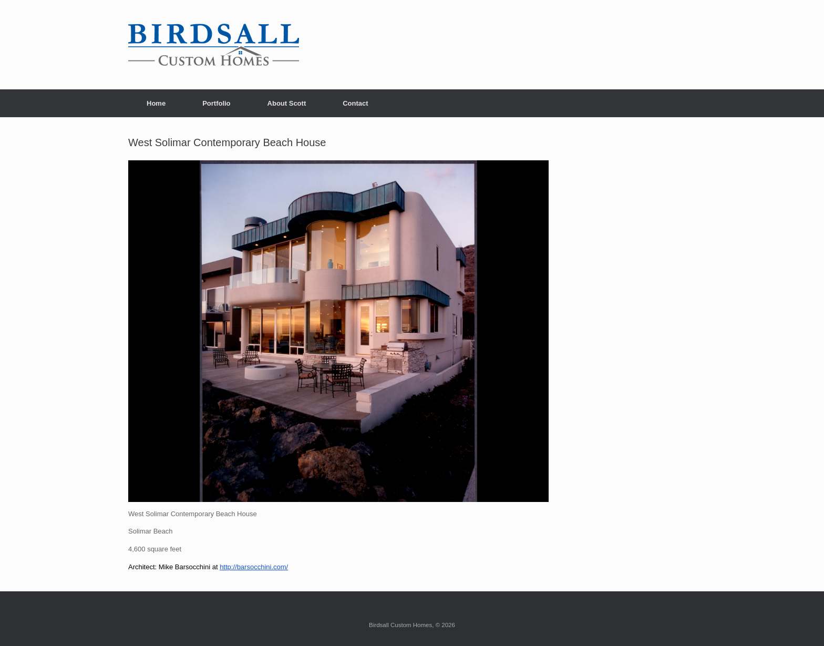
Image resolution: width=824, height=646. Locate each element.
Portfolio (216, 103)
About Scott (286, 103)
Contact (355, 103)
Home (156, 103)
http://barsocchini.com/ (254, 567)
